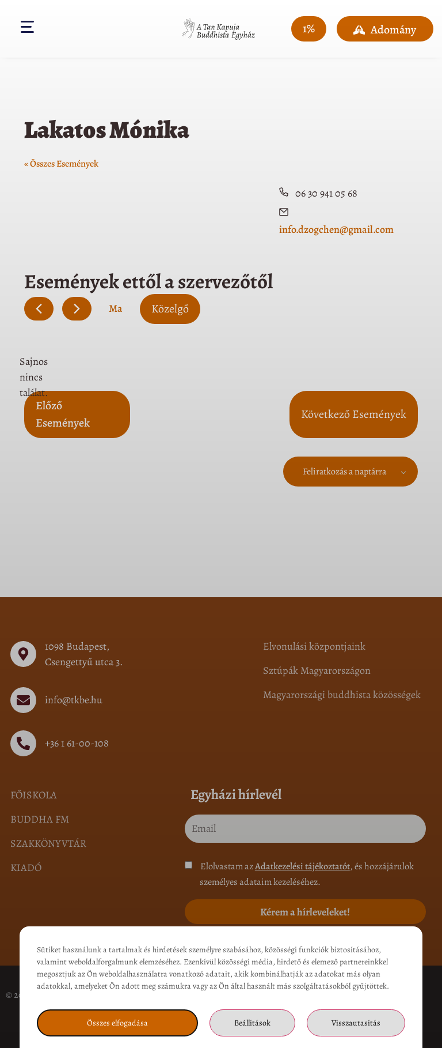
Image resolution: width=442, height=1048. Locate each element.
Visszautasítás (356, 1022)
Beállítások (252, 1022)
